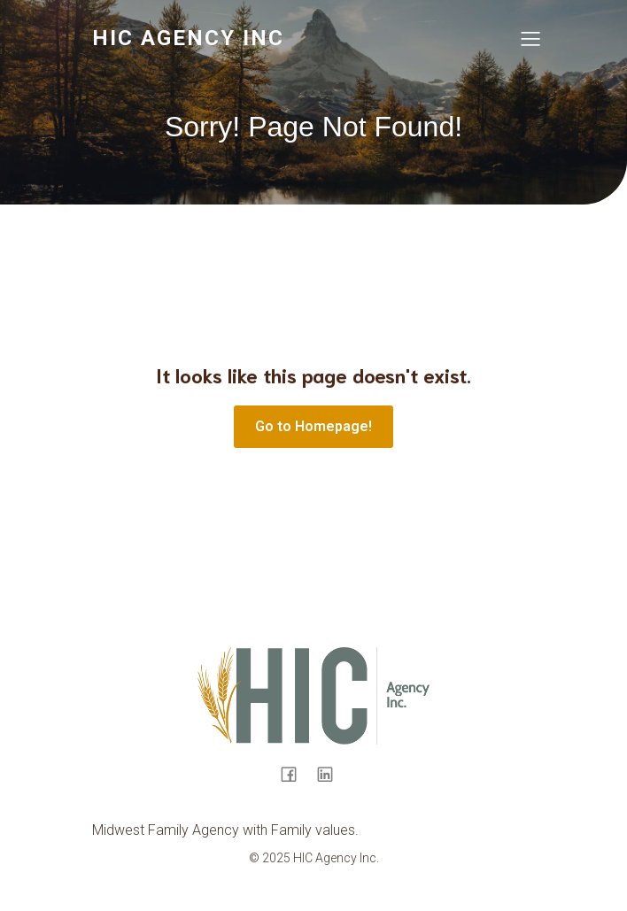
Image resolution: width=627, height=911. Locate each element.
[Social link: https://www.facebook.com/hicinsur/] (295, 773)
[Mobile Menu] (530, 38)
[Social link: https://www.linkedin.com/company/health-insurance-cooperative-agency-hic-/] (332, 773)
